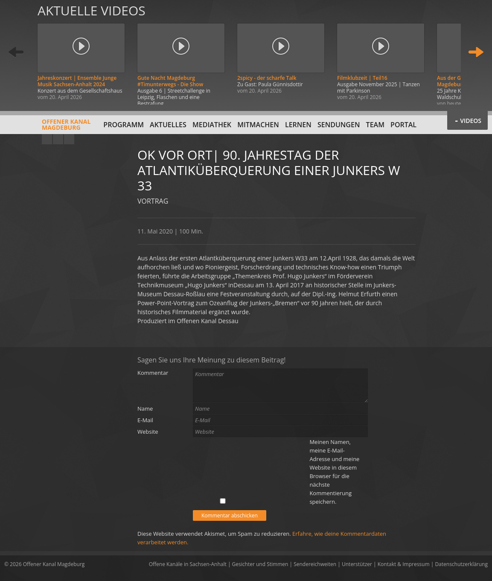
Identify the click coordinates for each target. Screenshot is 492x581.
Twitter (69, 139)
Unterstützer (357, 564)
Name (145, 408)
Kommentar (152, 373)
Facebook (58, 139)
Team (375, 124)
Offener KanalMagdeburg (47, 127)
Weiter (475, 52)
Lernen (298, 124)
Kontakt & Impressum (404, 564)
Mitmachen (258, 124)
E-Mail (145, 420)
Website (147, 431)
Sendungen (338, 124)
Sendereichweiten (315, 564)
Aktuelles (168, 124)
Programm (123, 124)
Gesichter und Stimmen (260, 564)
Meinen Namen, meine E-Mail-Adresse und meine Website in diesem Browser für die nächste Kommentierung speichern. (334, 471)
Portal (403, 124)
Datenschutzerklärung (461, 564)
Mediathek (211, 124)
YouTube (47, 139)
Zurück (16, 52)
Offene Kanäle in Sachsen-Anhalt (188, 564)
